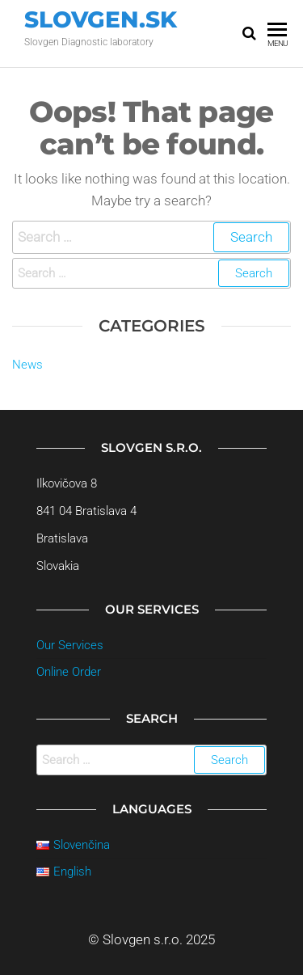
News (27, 364)
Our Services (69, 645)
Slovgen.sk (100, 19)
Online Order (68, 672)
